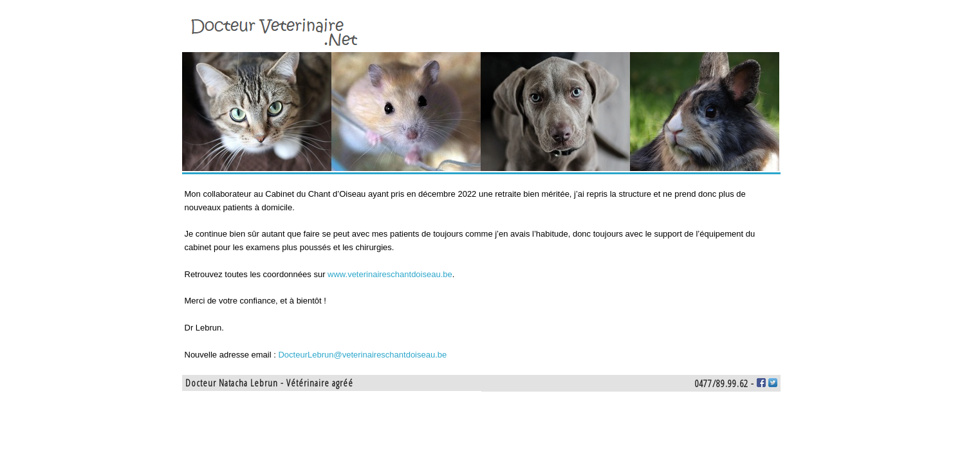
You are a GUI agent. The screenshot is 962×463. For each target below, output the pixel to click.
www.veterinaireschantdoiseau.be (390, 274)
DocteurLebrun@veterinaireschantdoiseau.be (362, 354)
